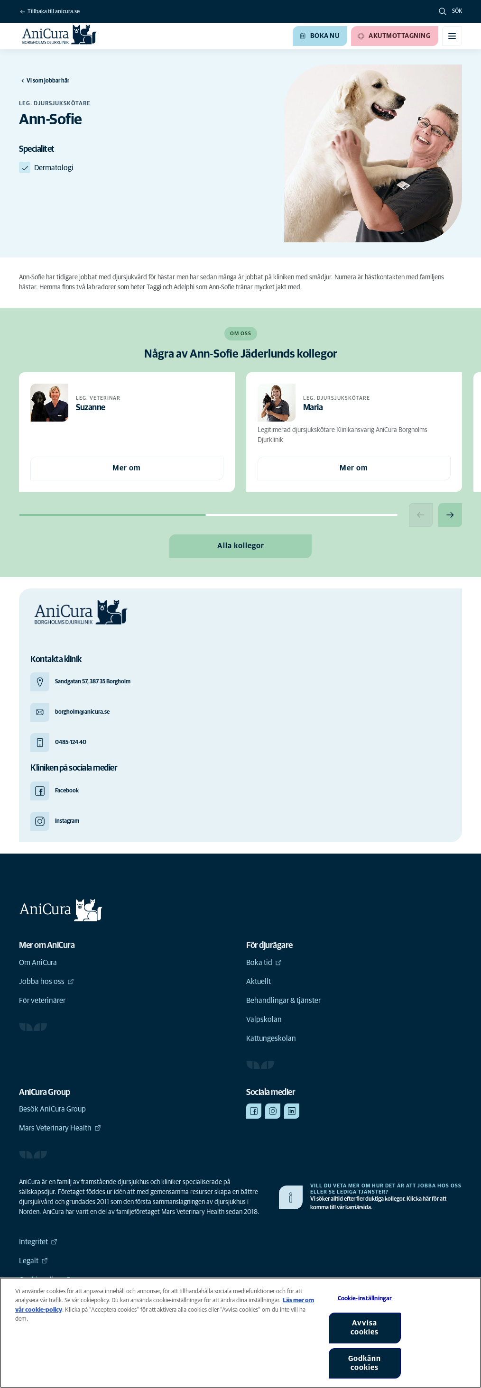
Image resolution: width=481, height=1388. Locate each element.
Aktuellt (258, 981)
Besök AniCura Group (52, 1109)
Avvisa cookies (365, 1327)
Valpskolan (264, 1019)
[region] (240, 1333)
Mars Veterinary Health (60, 1128)
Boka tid (264, 962)
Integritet (38, 1242)
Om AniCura (38, 962)
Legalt (33, 1261)
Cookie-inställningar (365, 1299)
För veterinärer (42, 1000)
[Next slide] (450, 515)
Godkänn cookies (364, 1363)
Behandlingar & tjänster (283, 1000)
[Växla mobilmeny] (452, 36)
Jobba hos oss (46, 981)
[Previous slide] (421, 515)
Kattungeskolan (271, 1038)
